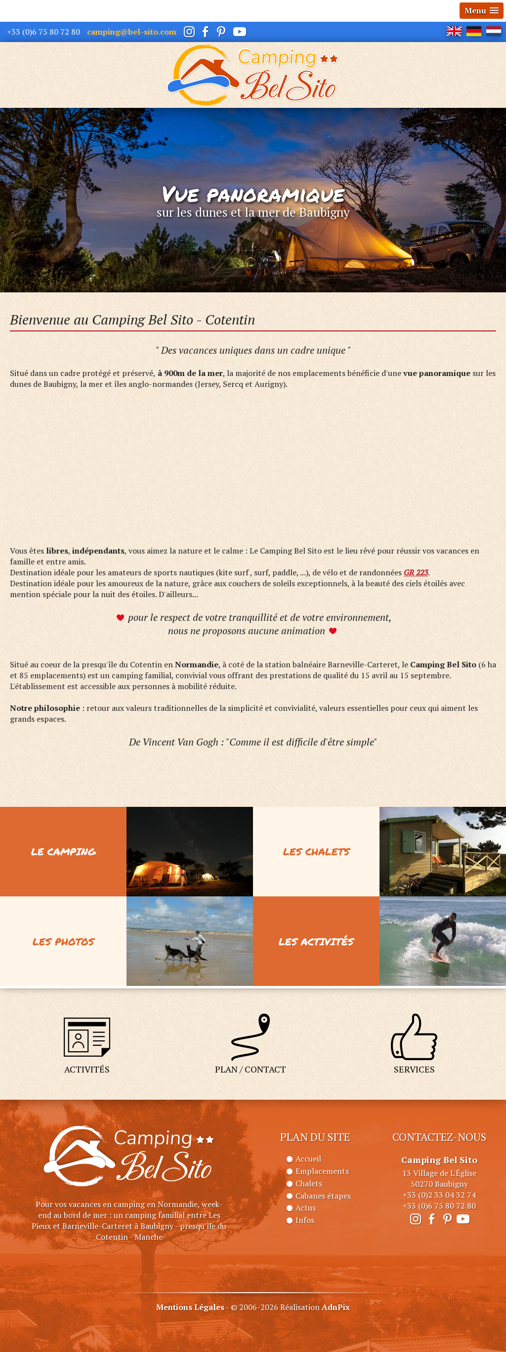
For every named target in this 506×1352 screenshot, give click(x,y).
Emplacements (322, 1171)
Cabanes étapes (323, 1195)
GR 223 (416, 572)
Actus (305, 1207)
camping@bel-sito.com (131, 31)
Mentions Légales (190, 1307)
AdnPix (336, 1307)
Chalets (308, 1183)
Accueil (308, 1158)
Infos (304, 1219)
